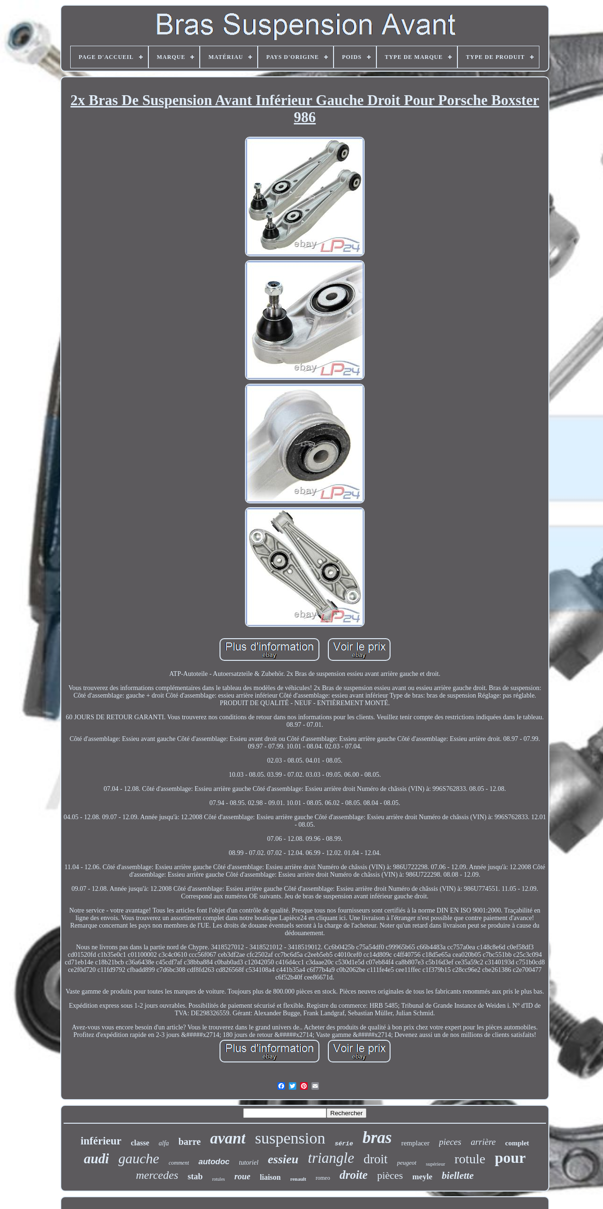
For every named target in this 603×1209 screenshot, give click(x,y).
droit (376, 1159)
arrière (483, 1142)
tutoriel (248, 1162)
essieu (283, 1159)
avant (227, 1138)
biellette (458, 1175)
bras (376, 1137)
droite (354, 1174)
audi (96, 1158)
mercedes (157, 1175)
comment (179, 1163)
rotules (218, 1179)
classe (140, 1143)
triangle (331, 1158)
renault (298, 1179)
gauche (138, 1158)
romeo (323, 1178)
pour (510, 1157)
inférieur (101, 1141)
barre (190, 1141)
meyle (422, 1176)
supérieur (435, 1164)
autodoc (213, 1161)
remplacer (415, 1143)
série (343, 1143)
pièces (390, 1175)
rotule (470, 1158)
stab (195, 1176)
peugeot (406, 1162)
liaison (270, 1177)
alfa (164, 1143)
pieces (450, 1142)
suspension (290, 1138)
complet (517, 1143)
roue (242, 1176)
